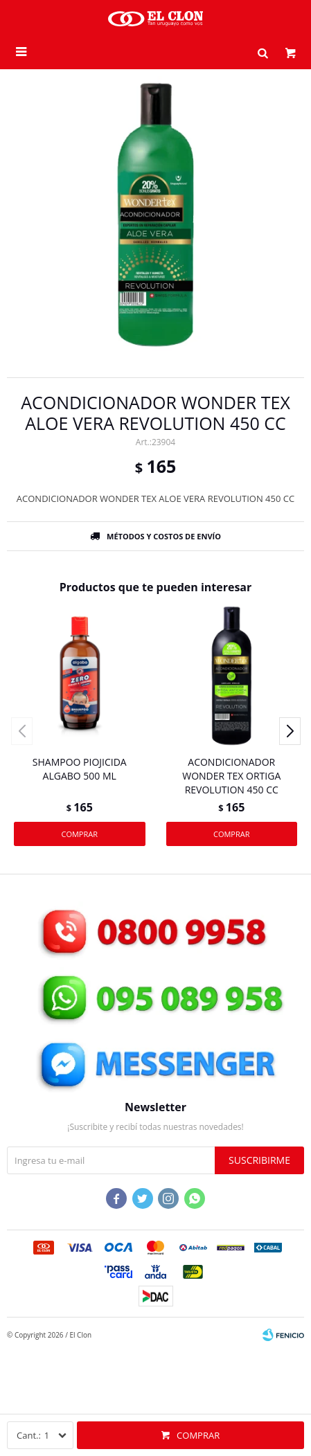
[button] (262, 52)
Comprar (198, 1435)
